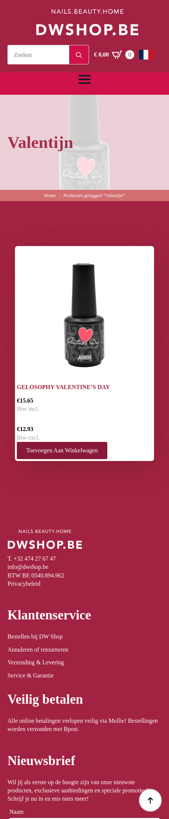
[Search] (79, 55)
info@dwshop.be (27, 567)
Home (50, 195)
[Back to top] (150, 800)
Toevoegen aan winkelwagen (62, 450)
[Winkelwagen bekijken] (114, 55)
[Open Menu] (84, 79)
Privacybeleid (23, 583)
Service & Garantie (30, 675)
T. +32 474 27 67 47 (31, 558)
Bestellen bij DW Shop (35, 636)
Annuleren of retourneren (37, 649)
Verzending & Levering (35, 662)
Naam (18, 812)
